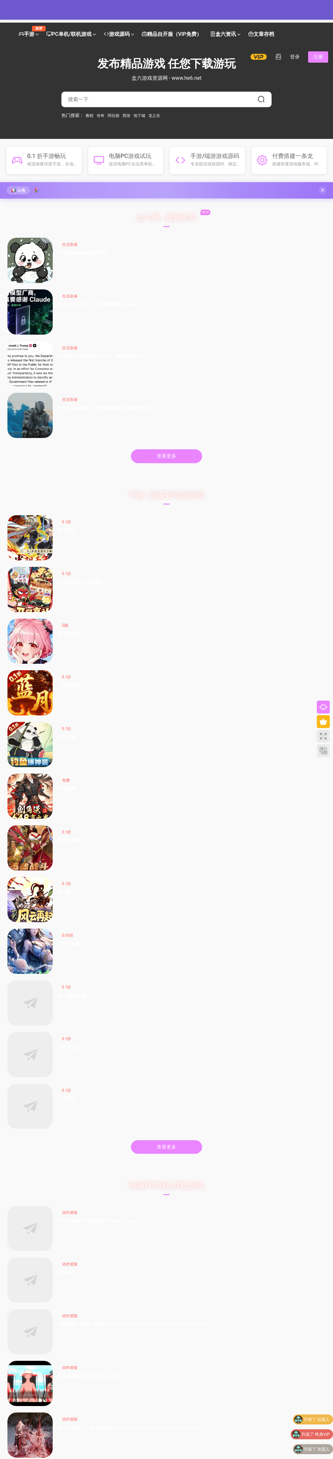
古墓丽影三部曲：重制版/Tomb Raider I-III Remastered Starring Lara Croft (229, 612)
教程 (89, 115)
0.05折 (67, 471)
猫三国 (308, 428)
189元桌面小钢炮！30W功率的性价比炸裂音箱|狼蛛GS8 (200, 1217)
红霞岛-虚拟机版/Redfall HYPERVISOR (230, 718)
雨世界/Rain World (67, 717)
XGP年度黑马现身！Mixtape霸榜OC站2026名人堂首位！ (38, 1217)
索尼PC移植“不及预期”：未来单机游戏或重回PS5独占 (38, 1178)
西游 (126, 115)
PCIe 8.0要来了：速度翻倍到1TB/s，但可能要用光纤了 (201, 1197)
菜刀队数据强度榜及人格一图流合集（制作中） (118, 1187)
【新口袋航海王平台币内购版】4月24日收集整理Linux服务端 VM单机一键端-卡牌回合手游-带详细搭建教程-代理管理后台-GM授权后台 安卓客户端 (120, 997)
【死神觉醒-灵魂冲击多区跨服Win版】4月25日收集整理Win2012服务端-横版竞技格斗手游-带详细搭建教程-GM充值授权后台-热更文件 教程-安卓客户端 (119, 832)
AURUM (147, 608)
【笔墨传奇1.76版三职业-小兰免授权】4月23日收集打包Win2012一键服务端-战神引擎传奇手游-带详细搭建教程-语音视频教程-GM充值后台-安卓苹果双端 (119, 942)
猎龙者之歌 (229, 380)
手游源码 (94, 824)
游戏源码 (117, 34)
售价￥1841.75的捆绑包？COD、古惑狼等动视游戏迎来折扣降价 (120, 1158)
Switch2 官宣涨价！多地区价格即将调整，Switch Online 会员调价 (37, 1149)
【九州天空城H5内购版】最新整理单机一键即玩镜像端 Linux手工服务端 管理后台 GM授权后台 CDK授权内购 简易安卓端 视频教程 (120, 887)
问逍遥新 (148, 428)
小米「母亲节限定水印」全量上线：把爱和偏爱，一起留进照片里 (200, 1168)
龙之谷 (154, 115)
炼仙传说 (67, 376)
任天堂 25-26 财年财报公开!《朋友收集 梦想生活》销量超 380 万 (37, 1158)
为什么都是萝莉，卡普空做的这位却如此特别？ (310, 262)
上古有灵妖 (229, 483)
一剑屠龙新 (310, 380)
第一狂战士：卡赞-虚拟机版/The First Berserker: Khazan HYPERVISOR (67, 665)
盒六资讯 (223, 34)
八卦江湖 (67, 428)
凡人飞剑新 (67, 483)
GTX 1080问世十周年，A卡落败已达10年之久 (201, 1178)
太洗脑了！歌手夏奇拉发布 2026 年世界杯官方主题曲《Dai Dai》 (283, 1158)
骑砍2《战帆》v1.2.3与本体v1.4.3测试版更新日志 (120, 1149)
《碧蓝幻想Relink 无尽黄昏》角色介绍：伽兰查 (120, 1168)
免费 (147, 420)
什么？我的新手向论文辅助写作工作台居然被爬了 (282, 1217)
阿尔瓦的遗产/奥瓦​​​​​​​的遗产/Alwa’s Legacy (67, 612)
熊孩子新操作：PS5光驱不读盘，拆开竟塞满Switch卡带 (37, 1197)
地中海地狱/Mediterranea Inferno (310, 612)
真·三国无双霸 (148, 483)
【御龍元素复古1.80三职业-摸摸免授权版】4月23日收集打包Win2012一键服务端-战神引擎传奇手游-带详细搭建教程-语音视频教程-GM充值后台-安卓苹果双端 (283, 942)
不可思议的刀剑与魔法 (148, 380)
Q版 (227, 368)
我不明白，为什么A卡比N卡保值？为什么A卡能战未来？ (201, 1149)
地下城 (139, 115)
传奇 (100, 115)
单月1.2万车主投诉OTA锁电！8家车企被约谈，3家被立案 (283, 1168)
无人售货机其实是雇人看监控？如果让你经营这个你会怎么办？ (37, 1187)
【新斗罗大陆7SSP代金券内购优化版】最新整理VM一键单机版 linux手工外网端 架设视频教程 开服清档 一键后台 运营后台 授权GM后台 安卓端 (283, 887)
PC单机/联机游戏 (69, 34)
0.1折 (66, 368)
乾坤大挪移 (229, 431)
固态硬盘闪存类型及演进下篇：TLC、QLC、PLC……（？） (200, 1187)
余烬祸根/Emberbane (229, 665)
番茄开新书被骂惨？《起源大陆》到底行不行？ (282, 1149)
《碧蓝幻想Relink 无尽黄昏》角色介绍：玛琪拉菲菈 (120, 1178)
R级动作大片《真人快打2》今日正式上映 (120, 1207)
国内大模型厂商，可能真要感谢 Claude (148, 262)
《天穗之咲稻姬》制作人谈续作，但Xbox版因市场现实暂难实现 (37, 1168)
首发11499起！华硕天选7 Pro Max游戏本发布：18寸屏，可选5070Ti (200, 1158)
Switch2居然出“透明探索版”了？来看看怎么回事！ (201, 1207)
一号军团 (310, 480)
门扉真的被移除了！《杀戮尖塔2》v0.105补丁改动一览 (120, 1197)
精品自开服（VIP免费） (172, 34)
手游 (28, 32)
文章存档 (261, 34)
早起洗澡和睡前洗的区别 (67, 262)
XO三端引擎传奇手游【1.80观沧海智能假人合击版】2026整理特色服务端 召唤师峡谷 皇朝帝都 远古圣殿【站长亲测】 (283, 832)
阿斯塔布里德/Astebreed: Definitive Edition (148, 665)
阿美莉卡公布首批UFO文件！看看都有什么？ (229, 262)
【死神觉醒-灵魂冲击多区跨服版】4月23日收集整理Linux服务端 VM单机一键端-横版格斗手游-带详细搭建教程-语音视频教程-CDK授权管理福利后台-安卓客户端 (283, 997)
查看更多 (166, 303)
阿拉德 (113, 115)
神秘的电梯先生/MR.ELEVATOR (310, 665)
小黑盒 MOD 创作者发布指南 (120, 1217)
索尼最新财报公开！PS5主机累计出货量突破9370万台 (37, 1207)
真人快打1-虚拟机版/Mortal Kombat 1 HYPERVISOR (148, 718)
